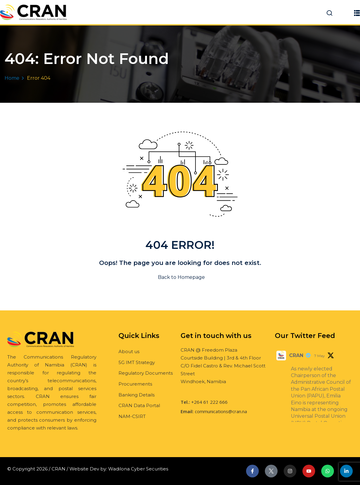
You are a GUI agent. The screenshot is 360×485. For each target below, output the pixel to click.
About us (128, 351)
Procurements (135, 384)
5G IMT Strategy (136, 362)
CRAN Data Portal (139, 405)
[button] (357, 13)
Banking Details (136, 395)
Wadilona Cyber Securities (138, 469)
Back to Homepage (180, 277)
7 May (319, 355)
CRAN (296, 355)
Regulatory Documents (145, 373)
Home (12, 78)
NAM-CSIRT (132, 416)
